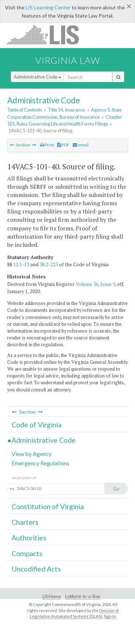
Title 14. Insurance (66, 110)
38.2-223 (49, 264)
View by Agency (31, 453)
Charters (25, 522)
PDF (63, 144)
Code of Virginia (37, 424)
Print (47, 144)
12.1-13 (21, 264)
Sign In (110, 616)
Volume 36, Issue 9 (95, 284)
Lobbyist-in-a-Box (82, 596)
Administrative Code (37, 77)
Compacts (27, 553)
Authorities (29, 538)
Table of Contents (24, 110)
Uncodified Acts (36, 569)
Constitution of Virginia (48, 506)
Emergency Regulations (40, 463)
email (81, 144)
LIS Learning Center (48, 7)
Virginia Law (67, 60)
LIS (47, 34)
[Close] (129, 6)
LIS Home (51, 596)
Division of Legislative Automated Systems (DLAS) (74, 613)
